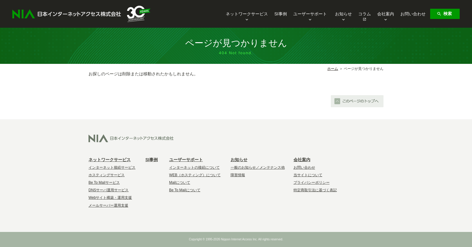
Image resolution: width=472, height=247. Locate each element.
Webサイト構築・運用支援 (110, 197)
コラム (364, 13)
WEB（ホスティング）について (195, 175)
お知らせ (343, 14)
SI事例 (280, 13)
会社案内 (385, 14)
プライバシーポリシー (311, 182)
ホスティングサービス (106, 175)
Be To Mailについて (184, 190)
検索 (444, 13)
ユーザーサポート (310, 14)
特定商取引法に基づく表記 (315, 190)
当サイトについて (307, 175)
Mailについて (179, 182)
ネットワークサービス (247, 14)
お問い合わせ (413, 13)
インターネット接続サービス (111, 167)
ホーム (332, 69)
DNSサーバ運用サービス (108, 190)
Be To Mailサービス (104, 182)
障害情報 (238, 175)
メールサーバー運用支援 (108, 205)
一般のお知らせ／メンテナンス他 (258, 167)
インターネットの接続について (194, 167)
